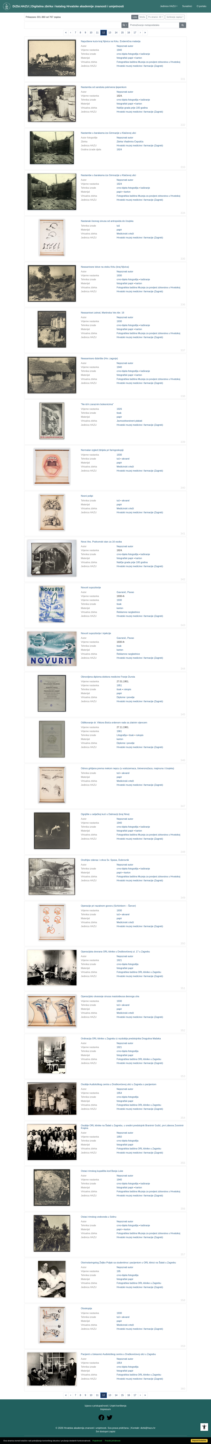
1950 (119, 1137)
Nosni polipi (87, 496)
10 (91, 32)
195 (119, 1271)
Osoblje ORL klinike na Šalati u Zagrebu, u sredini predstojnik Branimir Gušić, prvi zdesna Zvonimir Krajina (132, 1126)
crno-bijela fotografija (127, 54)
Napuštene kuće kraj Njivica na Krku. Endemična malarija (110, 41)
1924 (119, 149)
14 (116, 32)
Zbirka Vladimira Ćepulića (130, 141)
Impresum (105, 1409)
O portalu (201, 6)
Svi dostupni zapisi (105, 1431)
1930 (119, 275)
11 (97, 32)
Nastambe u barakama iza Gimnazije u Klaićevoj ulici (108, 133)
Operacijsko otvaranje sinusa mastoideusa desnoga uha (110, 996)
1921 (119, 960)
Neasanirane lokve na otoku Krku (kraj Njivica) (105, 267)
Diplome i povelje (126, 697)
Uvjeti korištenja (118, 1405)
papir (119, 192)
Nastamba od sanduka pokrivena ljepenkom (103, 87)
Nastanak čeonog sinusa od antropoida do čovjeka (107, 221)
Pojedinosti (97, 1441)
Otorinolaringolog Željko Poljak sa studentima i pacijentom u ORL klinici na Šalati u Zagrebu (128, 1262)
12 (103, 32)
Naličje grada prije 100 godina (132, 108)
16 (128, 32)
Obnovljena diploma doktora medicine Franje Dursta (108, 677)
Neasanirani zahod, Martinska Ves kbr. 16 (102, 312)
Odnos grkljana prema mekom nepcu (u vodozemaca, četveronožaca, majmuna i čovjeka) (127, 768)
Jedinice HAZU (168, 6)
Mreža (142, 17)
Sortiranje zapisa (174, 17)
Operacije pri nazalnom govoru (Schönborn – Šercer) (108, 906)
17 (135, 32)
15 (122, 32)
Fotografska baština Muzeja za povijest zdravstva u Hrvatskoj (148, 62)
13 (110, 32)
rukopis (127, 689)
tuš (118, 225)
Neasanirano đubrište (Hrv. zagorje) (99, 358)
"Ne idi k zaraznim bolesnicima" (97, 404)
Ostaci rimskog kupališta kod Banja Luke (102, 1171)
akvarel (126, 458)
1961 (119, 731)
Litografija (122, 735)
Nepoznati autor (125, 46)
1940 (119, 50)
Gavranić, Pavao (125, 592)
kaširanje (145, 54)
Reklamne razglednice (128, 612)
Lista (135, 17)
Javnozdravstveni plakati (129, 421)
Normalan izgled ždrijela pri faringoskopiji (102, 450)
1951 (119, 685)
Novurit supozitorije (91, 587)
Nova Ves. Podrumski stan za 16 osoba (101, 541)
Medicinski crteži (125, 233)
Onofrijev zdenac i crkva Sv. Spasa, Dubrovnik (105, 860)
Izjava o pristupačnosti (96, 1405)
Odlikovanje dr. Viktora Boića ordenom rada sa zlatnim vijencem (114, 722)
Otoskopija (86, 1308)
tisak (119, 413)
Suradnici (187, 6)
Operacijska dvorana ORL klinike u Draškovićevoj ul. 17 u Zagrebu (115, 951)
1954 (119, 1093)
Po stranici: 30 (154, 17)
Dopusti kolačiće (199, 1441)
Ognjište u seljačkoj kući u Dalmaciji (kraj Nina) (105, 814)
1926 (119, 409)
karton (138, 58)
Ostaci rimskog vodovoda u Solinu (98, 1217)
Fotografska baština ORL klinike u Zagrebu (139, 972)
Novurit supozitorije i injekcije (96, 633)
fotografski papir (125, 58)
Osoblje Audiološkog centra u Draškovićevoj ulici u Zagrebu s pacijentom (118, 1084)
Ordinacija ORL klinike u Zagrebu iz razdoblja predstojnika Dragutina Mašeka (121, 1038)
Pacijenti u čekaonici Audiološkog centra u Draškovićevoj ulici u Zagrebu (118, 1354)
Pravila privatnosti (112, 1441)
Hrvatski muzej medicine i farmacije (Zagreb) (140, 66)
